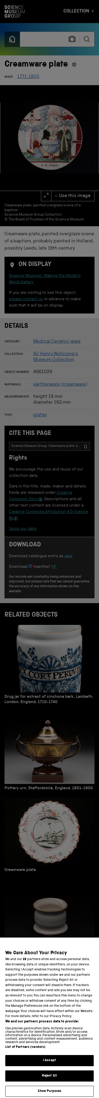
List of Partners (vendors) (25, 1052)
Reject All (49, 1081)
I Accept (49, 1066)
